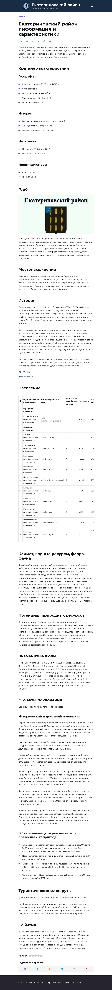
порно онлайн (25, 377)
